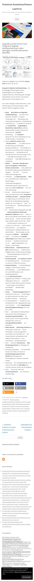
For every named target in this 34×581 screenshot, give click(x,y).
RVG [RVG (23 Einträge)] (3, 563)
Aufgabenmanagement (8, 402)
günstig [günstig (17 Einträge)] (16, 550)
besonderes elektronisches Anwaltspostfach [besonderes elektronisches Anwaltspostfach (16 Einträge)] (15, 543)
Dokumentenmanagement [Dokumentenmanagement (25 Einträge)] (18, 545)
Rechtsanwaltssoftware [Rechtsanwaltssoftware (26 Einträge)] (12, 561)
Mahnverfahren (16, 408)
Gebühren (13, 406)
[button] (8, 383)
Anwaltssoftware (14, 400)
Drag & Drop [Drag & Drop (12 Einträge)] (14, 547)
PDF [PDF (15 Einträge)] (23, 556)
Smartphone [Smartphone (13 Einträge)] (9, 563)
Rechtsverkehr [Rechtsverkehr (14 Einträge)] (26, 561)
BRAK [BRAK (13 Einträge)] (29, 543)
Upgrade (9, 411)
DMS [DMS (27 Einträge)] (4, 545)
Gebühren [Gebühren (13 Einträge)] (7, 550)
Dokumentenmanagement (22, 404)
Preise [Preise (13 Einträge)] (3, 557)
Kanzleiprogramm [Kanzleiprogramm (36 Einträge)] (21, 551)
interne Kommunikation (22, 406)
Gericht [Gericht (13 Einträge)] (12, 550)
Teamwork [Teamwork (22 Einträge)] (6, 564)
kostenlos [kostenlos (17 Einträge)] (5, 556)
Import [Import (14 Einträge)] (21, 550)
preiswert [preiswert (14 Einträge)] (8, 557)
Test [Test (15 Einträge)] (12, 564)
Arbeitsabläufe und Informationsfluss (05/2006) (26, 427)
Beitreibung (19, 402)
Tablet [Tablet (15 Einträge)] (23, 563)
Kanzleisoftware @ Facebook (10, 444)
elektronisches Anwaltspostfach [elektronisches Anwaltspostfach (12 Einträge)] (24, 548)
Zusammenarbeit (22, 411)
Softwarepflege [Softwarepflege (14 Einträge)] (17, 563)
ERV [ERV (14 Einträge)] (3, 550)
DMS (13, 404)
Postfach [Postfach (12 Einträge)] (27, 556)
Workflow (14, 411)
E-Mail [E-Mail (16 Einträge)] (19, 547)
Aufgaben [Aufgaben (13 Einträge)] (25, 542)
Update (4, 411)
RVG (22, 408)
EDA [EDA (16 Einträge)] (22, 547)
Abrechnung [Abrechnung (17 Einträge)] (6, 537)
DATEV (24, 402)
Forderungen (5, 406)
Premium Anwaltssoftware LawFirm (17, 6)
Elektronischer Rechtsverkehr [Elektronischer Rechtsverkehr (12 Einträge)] (9, 548)
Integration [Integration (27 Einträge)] (7, 551)
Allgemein (25, 397)
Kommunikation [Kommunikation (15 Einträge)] (26, 554)
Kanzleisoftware (6, 408)
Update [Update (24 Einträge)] (17, 564)
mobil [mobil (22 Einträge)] (19, 556)
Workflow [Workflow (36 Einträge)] (7, 566)
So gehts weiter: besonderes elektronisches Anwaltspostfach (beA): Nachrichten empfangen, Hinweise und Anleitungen (15, 513)
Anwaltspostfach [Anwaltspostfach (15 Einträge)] (14, 537)
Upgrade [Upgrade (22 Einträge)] (23, 564)
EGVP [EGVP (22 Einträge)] (26, 547)
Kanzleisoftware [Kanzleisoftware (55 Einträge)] (12, 554)
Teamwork (27, 408)
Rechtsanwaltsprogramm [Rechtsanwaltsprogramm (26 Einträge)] (13, 559)
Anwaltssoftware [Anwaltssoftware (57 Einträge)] (12, 541)
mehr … (10, 378)
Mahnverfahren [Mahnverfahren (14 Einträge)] (13, 556)
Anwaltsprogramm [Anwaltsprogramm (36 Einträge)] (11, 538)
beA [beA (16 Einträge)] (29, 542)
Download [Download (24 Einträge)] (6, 547)
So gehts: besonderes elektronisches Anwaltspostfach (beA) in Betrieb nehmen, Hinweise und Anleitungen (16, 524)
